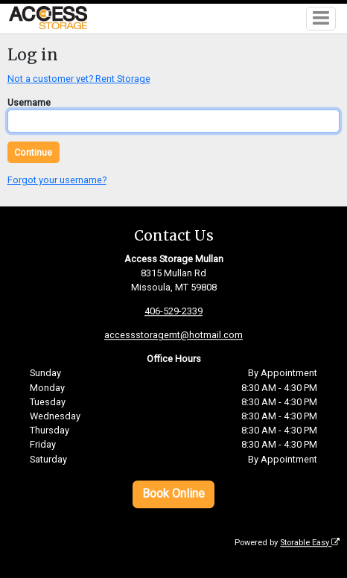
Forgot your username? (56, 179)
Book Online (173, 494)
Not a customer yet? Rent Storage (78, 78)
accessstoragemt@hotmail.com (173, 335)
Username (29, 102)
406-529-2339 (173, 311)
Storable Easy (310, 542)
